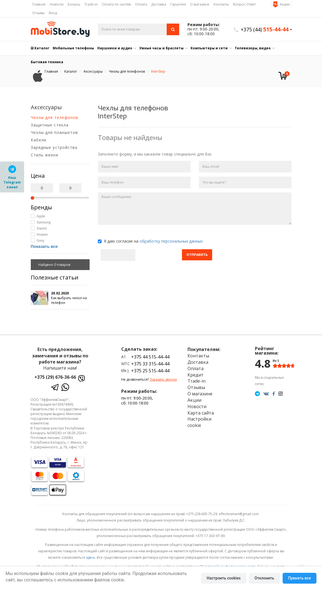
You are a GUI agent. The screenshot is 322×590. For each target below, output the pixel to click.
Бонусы (74, 4)
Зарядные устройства (54, 147)
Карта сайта (200, 413)
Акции (285, 4)
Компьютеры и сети (209, 48)
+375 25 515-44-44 (150, 371)
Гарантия (178, 4)
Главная (38, 4)
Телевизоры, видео (253, 48)
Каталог (40, 48)
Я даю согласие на (150, 241)
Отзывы (38, 13)
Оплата (141, 4)
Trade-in (91, 4)
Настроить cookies (223, 578)
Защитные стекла (50, 125)
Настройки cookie (199, 422)
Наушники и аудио (114, 48)
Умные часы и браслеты (161, 48)
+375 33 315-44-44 (150, 364)
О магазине (199, 4)
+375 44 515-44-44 (150, 357)
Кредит (195, 375)
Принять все (299, 578)
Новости (57, 4)
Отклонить (264, 578)
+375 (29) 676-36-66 (55, 377)
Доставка (158, 4)
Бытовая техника (47, 62)
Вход (53, 13)
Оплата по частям (116, 4)
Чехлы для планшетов (54, 132)
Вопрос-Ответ (244, 4)
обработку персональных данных (171, 241)
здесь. (91, 557)
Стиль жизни (44, 154)
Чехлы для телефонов (54, 117)
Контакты (221, 4)
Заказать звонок (163, 379)
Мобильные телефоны (73, 48)
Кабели (39, 140)
